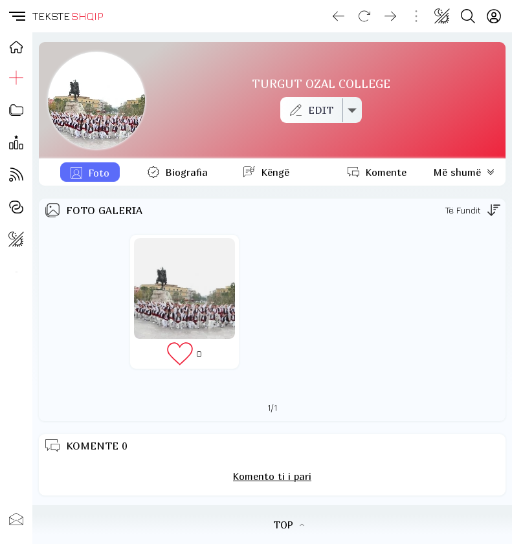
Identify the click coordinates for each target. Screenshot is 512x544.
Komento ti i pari (272, 476)
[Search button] (468, 16)
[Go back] (338, 16)
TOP (288, 524)
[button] (16, 16)
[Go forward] (390, 16)
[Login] (494, 16)
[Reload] (364, 16)
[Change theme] (442, 16)
